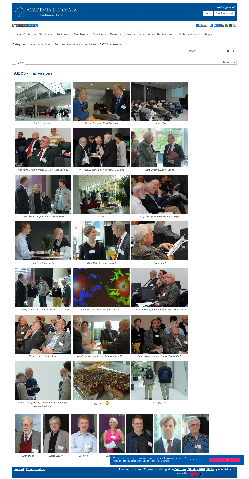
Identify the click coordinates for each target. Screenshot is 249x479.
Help (207, 34)
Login (208, 13)
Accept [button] (224, 460)
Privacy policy (35, 469)
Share (201, 25)
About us (44, 34)
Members (80, 34)
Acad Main (44, 44)
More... (227, 62)
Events (114, 34)
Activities (97, 34)
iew (21, 62)
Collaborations (188, 34)
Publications (164, 34)
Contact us (29, 34)
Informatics (75, 44)
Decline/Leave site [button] (197, 460)
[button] (228, 51)
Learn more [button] (163, 461)
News (129, 34)
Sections (61, 34)
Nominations (147, 34)
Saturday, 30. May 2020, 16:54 (194, 469)
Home (17, 34)
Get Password (224, 13)
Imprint (19, 469)
